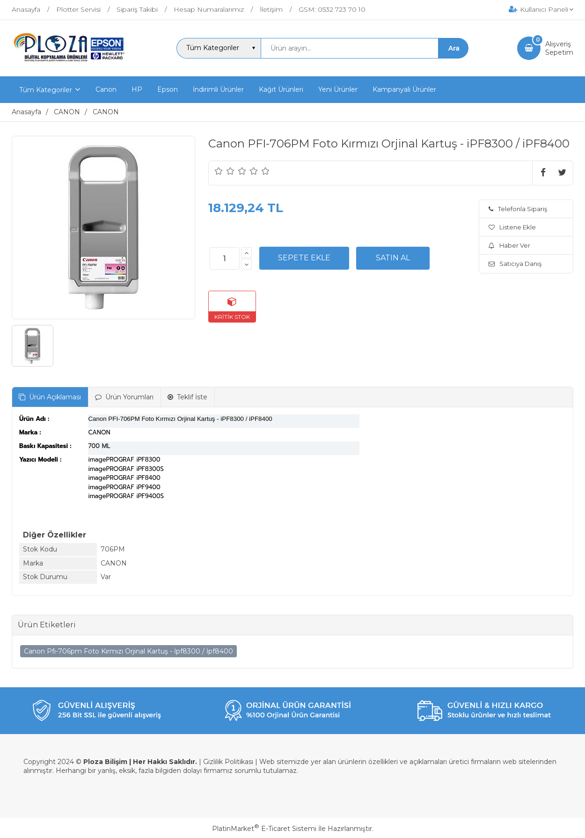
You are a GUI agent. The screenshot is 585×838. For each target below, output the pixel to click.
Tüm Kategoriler (45, 90)
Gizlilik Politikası (228, 761)
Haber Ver (509, 245)
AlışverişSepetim (559, 48)
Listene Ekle (512, 227)
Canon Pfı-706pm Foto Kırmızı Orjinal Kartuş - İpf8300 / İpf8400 (128, 651)
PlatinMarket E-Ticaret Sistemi (264, 828)
